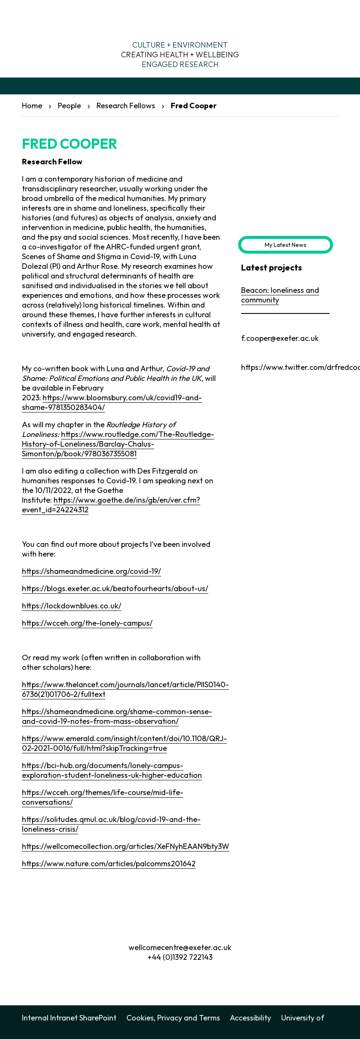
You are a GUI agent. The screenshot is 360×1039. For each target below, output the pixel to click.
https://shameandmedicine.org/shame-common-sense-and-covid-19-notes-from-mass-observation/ (117, 716)
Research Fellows (126, 105)
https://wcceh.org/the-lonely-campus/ (87, 623)
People (69, 105)
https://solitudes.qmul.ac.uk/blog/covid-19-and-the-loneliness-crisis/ (111, 824)
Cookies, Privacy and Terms (173, 1018)
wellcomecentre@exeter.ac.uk (180, 947)
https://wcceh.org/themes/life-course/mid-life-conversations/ (102, 797)
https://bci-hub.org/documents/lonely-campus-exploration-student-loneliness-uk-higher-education (112, 770)
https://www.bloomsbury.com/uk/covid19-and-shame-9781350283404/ (112, 402)
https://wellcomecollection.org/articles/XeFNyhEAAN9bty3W (125, 846)
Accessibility (250, 1018)
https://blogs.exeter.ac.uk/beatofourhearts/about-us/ (115, 588)
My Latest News (285, 245)
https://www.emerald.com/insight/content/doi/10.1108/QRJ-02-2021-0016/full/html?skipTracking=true (124, 743)
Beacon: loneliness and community (280, 295)
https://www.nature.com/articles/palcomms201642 (109, 863)
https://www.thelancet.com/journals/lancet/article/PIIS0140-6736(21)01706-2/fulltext (125, 689)
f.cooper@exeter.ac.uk (280, 338)
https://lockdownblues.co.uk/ (71, 606)
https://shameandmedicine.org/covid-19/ (91, 571)
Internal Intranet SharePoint (69, 1018)
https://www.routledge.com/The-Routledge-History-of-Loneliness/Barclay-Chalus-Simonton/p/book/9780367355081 (118, 443)
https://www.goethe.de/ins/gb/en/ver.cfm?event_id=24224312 (111, 504)
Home (32, 105)
